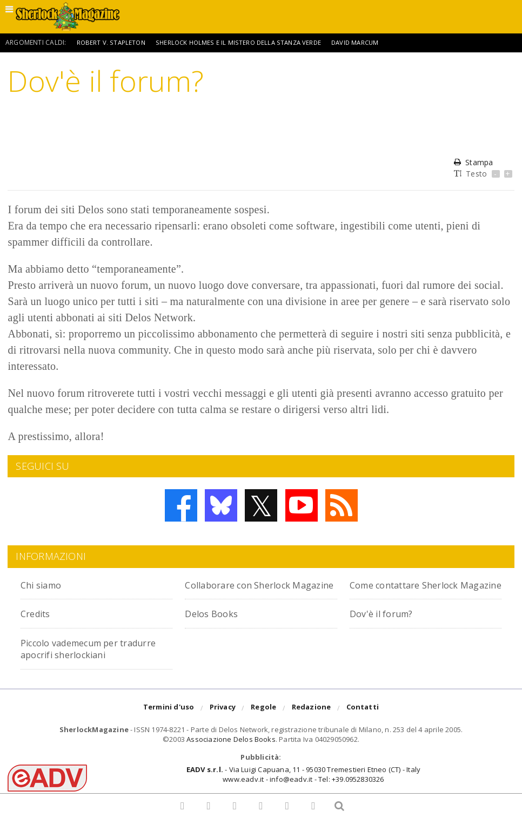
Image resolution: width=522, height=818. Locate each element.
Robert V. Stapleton (112, 42)
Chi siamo (45, 584)
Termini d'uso (169, 720)
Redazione (311, 720)
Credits (39, 625)
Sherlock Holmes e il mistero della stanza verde (242, 42)
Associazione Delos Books (231, 751)
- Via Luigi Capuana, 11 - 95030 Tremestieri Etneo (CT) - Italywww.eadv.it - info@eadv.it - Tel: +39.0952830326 (303, 786)
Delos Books (215, 625)
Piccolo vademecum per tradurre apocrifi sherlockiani (94, 660)
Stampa (473, 162)
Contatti (362, 720)
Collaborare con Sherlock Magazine (247, 590)
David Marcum (363, 42)
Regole (263, 720)
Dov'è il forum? (386, 625)
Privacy (223, 720)
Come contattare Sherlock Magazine (415, 590)
